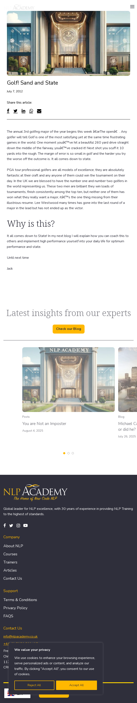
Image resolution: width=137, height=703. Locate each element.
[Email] (39, 111)
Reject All (34, 685)
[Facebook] (8, 111)
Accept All (76, 685)
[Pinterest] (25, 525)
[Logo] (19, 7)
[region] (56, 668)
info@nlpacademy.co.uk (20, 636)
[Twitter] (15, 111)
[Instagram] (18, 525)
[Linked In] (23, 111)
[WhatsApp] (31, 111)
